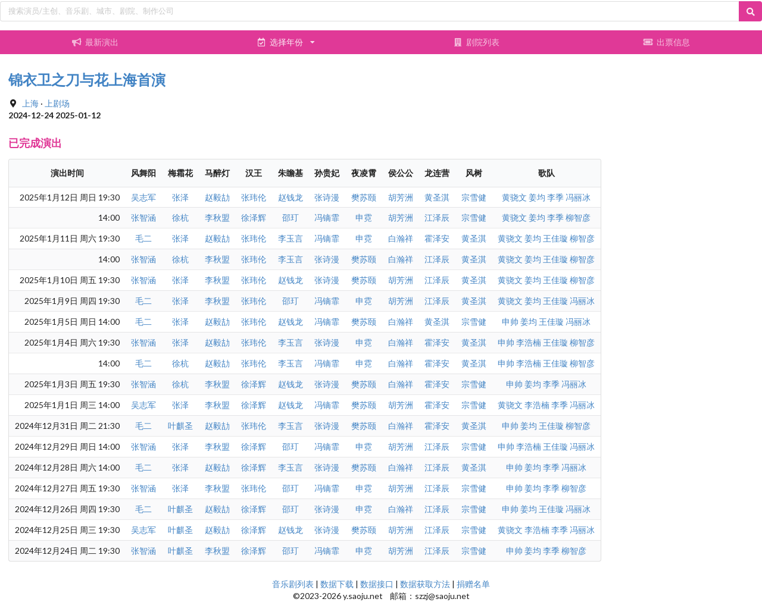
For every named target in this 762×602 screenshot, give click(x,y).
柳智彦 (578, 217)
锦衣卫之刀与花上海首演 (86, 79)
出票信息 (667, 42)
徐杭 (180, 217)
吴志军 (143, 197)
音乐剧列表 (293, 584)
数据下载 (337, 584)
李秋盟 (217, 217)
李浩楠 (528, 342)
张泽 (180, 197)
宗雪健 (473, 197)
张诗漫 (326, 197)
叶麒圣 (180, 426)
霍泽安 (436, 238)
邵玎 (290, 217)
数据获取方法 (425, 584)
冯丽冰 (578, 197)
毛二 (143, 238)
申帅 (510, 321)
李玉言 (290, 238)
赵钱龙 (290, 197)
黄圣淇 (436, 197)
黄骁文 (514, 197)
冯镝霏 (326, 217)
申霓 (363, 217)
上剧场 (57, 103)
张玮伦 (253, 197)
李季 (555, 197)
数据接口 (377, 584)
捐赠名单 (473, 584)
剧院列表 (476, 42)
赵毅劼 (217, 197)
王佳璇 (555, 238)
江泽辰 (436, 217)
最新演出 (95, 42)
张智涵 (143, 217)
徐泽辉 (253, 217)
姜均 (537, 197)
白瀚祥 (400, 238)
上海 (30, 103)
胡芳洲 (400, 197)
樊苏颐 (363, 197)
